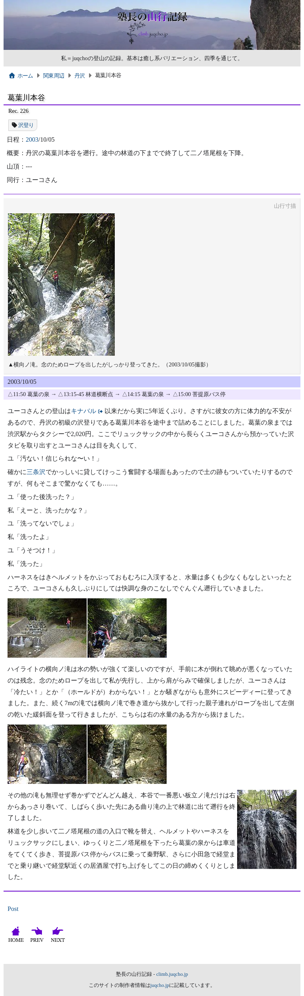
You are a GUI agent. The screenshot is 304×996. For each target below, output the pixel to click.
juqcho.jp (159, 985)
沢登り (26, 125)
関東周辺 (53, 75)
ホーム (20, 75)
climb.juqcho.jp (172, 974)
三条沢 (36, 472)
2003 (32, 139)
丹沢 (79, 75)
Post (13, 908)
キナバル (83, 411)
